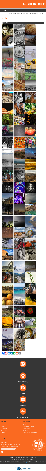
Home (10, 13)
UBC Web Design (22, 462)
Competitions (4, 428)
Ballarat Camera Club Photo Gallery (20, 13)
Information (4, 430)
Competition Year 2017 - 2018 (35, 13)
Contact (3, 434)
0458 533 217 (4, 442)
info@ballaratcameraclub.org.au (10, 444)
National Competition (29, 424)
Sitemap (2, 461)
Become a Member (28, 426)
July (43, 13)
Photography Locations (30, 432)
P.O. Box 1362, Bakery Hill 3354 (9, 446)
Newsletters (4, 432)
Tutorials (25, 430)
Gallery (3, 426)
